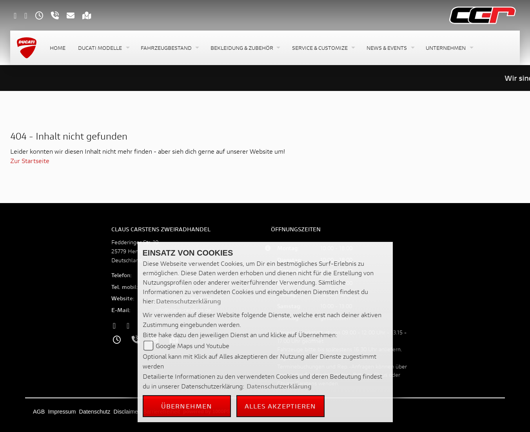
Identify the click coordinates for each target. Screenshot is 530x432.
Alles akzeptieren (280, 406)
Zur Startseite (29, 160)
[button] (103, 48)
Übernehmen (186, 406)
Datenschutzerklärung (188, 301)
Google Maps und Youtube (192, 345)
